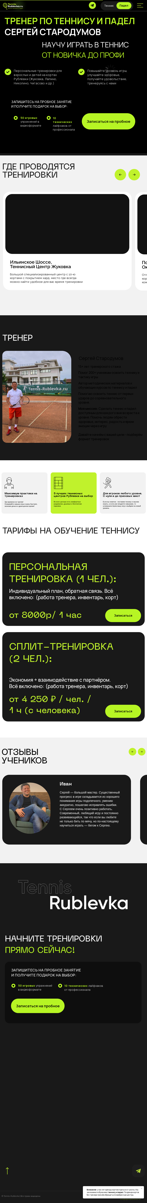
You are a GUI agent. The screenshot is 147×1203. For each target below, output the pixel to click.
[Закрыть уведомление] (141, 1188)
